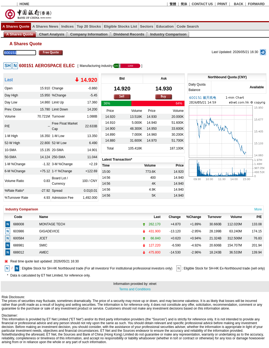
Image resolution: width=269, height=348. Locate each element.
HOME (24, 4)
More (258, 209)
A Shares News (46, 26)
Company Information (89, 34)
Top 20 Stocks (89, 26)
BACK (239, 4)
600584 (18, 238)
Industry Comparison (168, 34)
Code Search (188, 26)
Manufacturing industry (96, 66)
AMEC (44, 252)
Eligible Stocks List (120, 26)
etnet (153, 284)
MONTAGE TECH (52, 224)
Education (165, 26)
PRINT (222, 4)
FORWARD (256, 4)
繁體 (173, 4)
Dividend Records (129, 34)
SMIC (43, 245)
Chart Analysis (51, 34)
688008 (18, 224)
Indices (67, 26)
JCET (43, 238)
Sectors (146, 26)
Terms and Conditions (135, 289)
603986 (18, 231)
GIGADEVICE (49, 231)
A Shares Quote (16, 26)
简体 (184, 4)
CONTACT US (202, 4)
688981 (18, 245)
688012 (18, 252)
